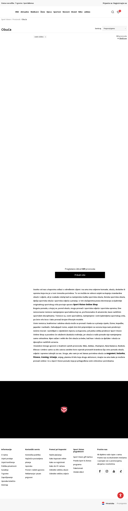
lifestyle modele (75, 319)
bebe (83, 338)
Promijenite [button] (122, 503)
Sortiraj (98, 28)
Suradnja (4, 470)
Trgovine (4, 473)
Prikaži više (80, 275)
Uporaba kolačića (8, 481)
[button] (113, 12)
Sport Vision (6, 19)
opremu (37, 293)
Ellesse (36, 349)
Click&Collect (78, 472)
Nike (85, 346)
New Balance (111, 346)
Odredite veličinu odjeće (59, 473)
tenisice (49, 312)
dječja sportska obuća (43, 300)
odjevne (97, 289)
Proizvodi (16, 19)
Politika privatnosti (8, 466)
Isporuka (28, 466)
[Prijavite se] (118, 12)
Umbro (44, 349)
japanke (37, 327)
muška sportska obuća (92, 297)
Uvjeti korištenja (8, 462)
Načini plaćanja (55, 455)
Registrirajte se (120, 3)
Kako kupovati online (57, 458)
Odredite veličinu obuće (58, 470)
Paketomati (78, 468)
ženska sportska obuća (114, 297)
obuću (111, 289)
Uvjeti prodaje (7, 458)
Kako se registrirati (57, 462)
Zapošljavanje (7, 477)
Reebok (121, 346)
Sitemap (4, 485)
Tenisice (59, 315)
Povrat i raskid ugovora (34, 470)
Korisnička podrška (32, 455)
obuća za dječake (102, 338)
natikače (46, 327)
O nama (4, 455)
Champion (99, 346)
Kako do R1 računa (57, 466)
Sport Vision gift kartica (82, 457)
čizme (112, 323)
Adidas (91, 346)
